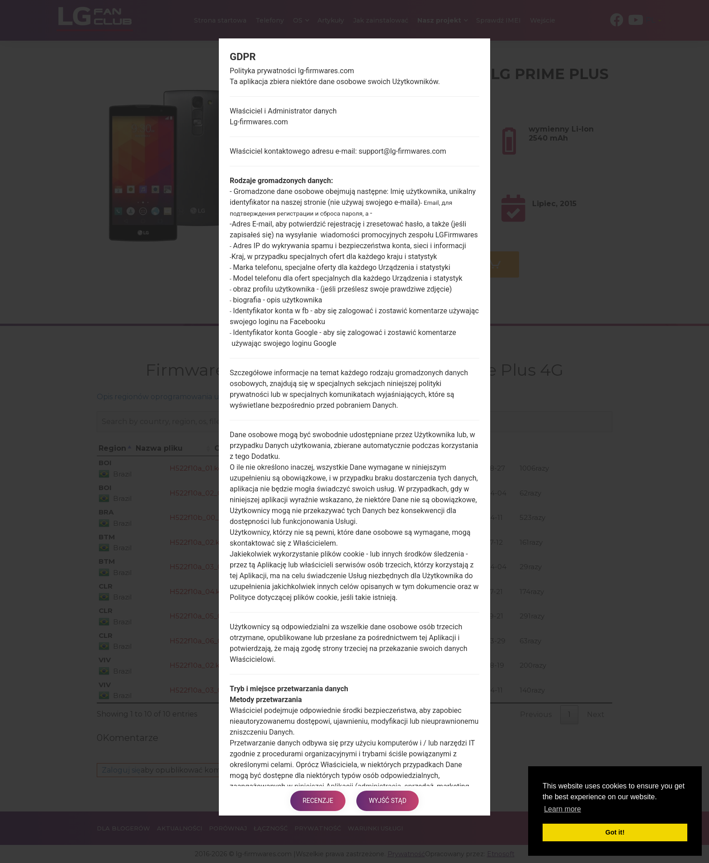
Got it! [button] (614, 832)
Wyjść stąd (388, 800)
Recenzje (317, 800)
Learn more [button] (562, 809)
